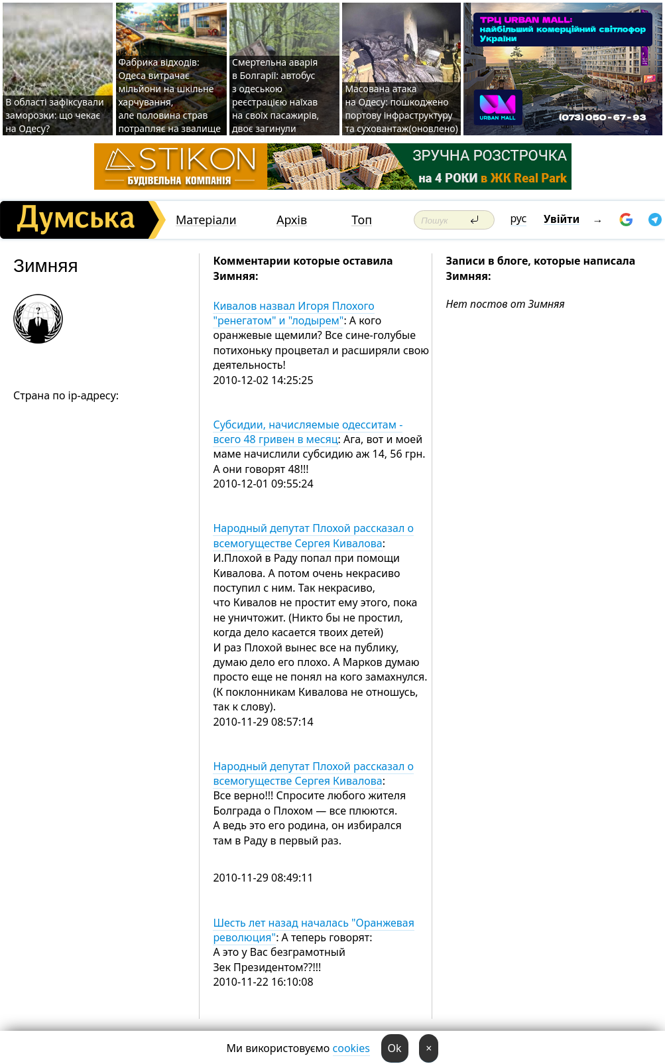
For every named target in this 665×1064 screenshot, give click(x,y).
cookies (351, 1048)
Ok (395, 1048)
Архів (291, 220)
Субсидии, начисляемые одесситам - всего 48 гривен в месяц (307, 431)
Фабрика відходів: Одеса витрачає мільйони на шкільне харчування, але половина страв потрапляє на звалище (170, 95)
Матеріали (206, 220)
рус (519, 218)
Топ (361, 220)
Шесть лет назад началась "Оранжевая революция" (313, 930)
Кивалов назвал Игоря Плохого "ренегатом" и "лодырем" (293, 313)
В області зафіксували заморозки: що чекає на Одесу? (54, 115)
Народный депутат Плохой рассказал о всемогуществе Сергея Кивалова (313, 535)
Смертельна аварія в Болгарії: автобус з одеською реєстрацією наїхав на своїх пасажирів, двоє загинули (275, 95)
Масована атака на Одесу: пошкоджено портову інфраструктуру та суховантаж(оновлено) (401, 108)
